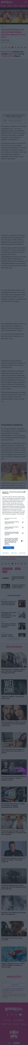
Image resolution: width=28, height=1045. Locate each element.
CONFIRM (8, 547)
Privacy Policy (22, 553)
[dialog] (14, 522)
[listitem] (14, 519)
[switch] (22, 522)
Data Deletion (5, 553)
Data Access (14, 553)
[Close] (25, 492)
